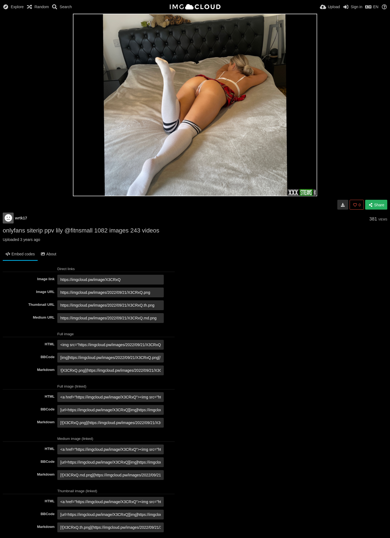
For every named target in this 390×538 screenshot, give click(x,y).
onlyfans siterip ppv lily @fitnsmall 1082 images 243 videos (81, 230)
